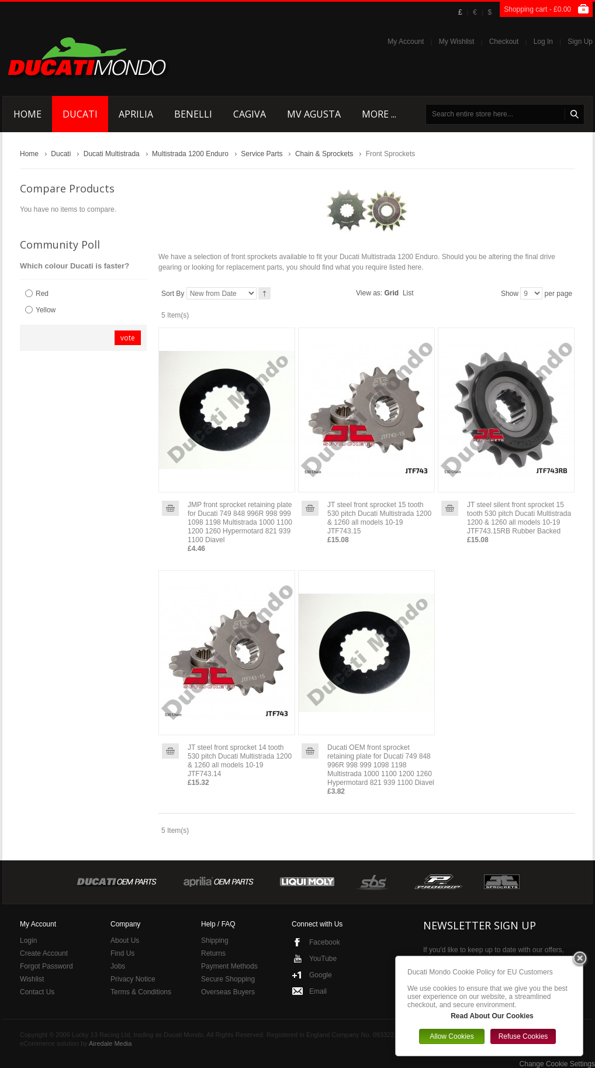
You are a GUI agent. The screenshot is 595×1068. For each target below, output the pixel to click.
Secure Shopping (228, 979)
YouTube (323, 959)
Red (42, 294)
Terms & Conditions (140, 992)
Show (509, 294)
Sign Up (580, 41)
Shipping (215, 940)
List (408, 293)
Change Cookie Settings (557, 1064)
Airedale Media (110, 1043)
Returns (213, 953)
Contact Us (37, 992)
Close (580, 959)
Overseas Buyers (228, 992)
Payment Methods (229, 966)
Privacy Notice (132, 979)
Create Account (44, 953)
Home (29, 154)
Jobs (117, 966)
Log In (543, 41)
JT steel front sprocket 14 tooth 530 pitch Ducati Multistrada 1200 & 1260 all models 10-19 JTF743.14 (240, 760)
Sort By (172, 294)
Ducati (61, 154)
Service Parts (261, 154)
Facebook (324, 942)
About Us (124, 940)
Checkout (504, 41)
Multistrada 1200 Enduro (190, 154)
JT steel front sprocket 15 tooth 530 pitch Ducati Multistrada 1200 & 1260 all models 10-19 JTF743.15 (379, 518)
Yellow (46, 310)
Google (320, 975)
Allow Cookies (451, 1036)
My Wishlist (457, 41)
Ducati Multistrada (112, 154)
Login (28, 940)
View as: (369, 293)
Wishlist (32, 979)
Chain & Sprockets (324, 154)
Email (318, 991)
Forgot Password (46, 966)
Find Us (122, 953)
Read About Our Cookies (492, 1016)
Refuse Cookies (523, 1036)
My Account (406, 41)
